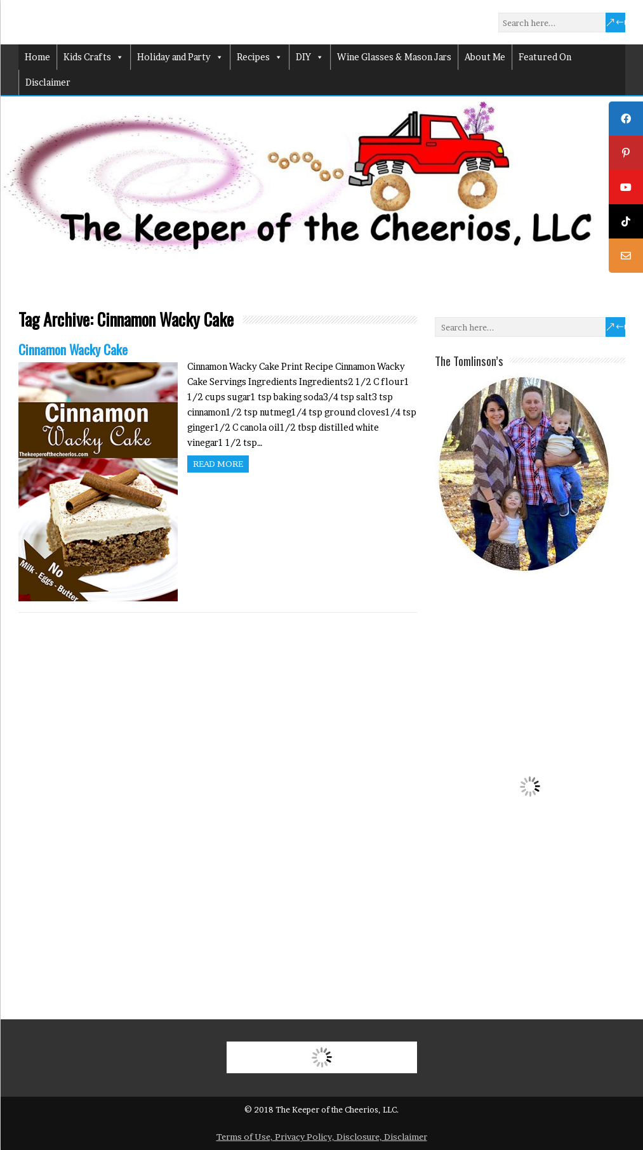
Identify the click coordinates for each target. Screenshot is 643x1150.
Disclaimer (47, 82)
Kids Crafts (93, 57)
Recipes (259, 57)
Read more (218, 464)
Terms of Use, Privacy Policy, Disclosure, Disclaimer (321, 1137)
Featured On (545, 56)
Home (37, 56)
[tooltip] (626, 118)
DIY (310, 57)
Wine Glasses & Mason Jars (394, 56)
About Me (485, 56)
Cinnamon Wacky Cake (73, 349)
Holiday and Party (180, 57)
